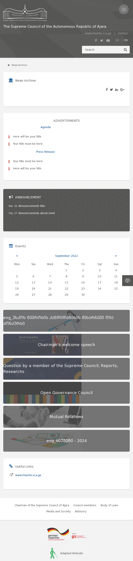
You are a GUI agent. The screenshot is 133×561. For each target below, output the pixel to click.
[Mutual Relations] (66, 391)
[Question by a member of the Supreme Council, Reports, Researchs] (66, 343)
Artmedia (74, 550)
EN (126, 40)
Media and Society (59, 485)
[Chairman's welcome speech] (66, 319)
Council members (84, 479)
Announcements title (31, 180)
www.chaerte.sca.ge (98, 33)
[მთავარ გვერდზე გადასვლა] (54, 12)
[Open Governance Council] (66, 367)
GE (117, 40)
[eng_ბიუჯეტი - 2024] (66, 415)
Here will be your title (27, 136)
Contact (123, 33)
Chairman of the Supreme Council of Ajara (42, 479)
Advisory (80, 485)
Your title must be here (28, 143)
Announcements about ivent (36, 187)
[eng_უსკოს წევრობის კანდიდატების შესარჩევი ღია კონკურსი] (66, 295)
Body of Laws (109, 479)
